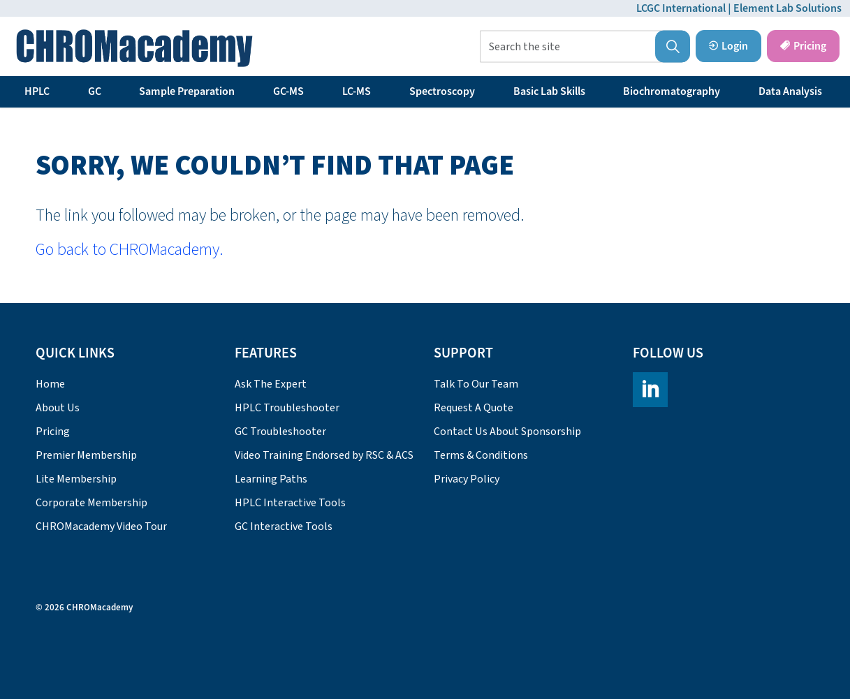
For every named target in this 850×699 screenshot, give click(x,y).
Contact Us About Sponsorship (507, 431)
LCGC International (681, 8)
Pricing (803, 46)
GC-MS (288, 91)
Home (50, 384)
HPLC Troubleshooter (287, 407)
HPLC (37, 91)
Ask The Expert (271, 384)
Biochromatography (671, 91)
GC (94, 91)
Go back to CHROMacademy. (130, 249)
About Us (58, 407)
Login (728, 46)
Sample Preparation (187, 91)
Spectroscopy (442, 91)
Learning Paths (271, 479)
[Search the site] (585, 47)
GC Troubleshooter (280, 431)
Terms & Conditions (481, 455)
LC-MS (356, 91)
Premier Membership (86, 455)
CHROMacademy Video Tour (101, 526)
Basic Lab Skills (549, 91)
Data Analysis (790, 91)
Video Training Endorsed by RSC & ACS (324, 455)
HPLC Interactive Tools (290, 502)
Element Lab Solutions (787, 8)
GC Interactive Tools (283, 526)
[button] (672, 47)
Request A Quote (473, 407)
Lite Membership (76, 479)
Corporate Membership (91, 502)
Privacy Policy (466, 479)
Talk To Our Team (476, 384)
